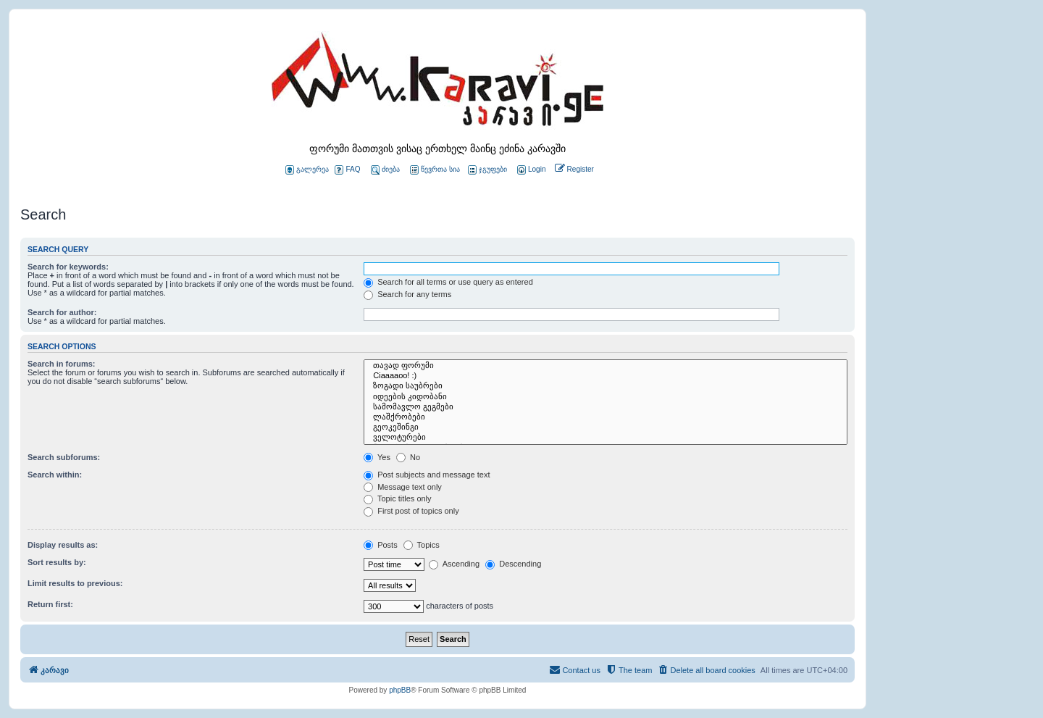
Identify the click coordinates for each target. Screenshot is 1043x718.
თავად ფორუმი (605, 366)
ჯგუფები (487, 170)
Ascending (454, 563)
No (408, 457)
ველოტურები (605, 438)
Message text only (403, 487)
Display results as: (63, 544)
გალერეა (307, 170)
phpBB (400, 690)
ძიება (385, 170)
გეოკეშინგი (605, 427)
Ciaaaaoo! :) (605, 376)
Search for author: (62, 312)
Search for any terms (407, 294)
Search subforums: (64, 457)
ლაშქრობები (605, 417)
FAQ (347, 170)
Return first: (50, 604)
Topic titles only (397, 498)
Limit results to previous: (75, 583)
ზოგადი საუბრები (605, 386)
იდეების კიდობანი (605, 397)
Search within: (55, 474)
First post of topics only (411, 510)
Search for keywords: (68, 266)
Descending (513, 563)
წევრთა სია (435, 170)
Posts (381, 544)
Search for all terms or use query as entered (448, 281)
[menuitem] (530, 170)
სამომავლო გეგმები (605, 407)
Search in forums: (62, 363)
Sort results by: (57, 562)
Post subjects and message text (427, 474)
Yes (377, 457)
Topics (421, 544)
